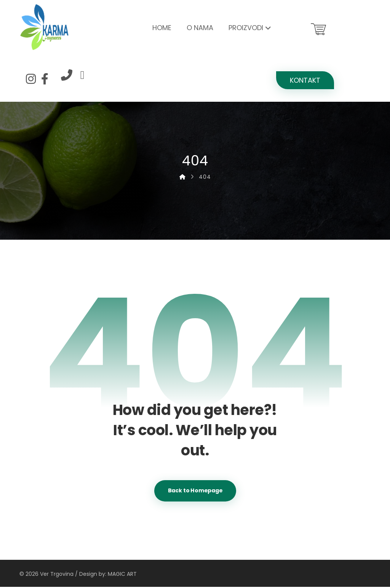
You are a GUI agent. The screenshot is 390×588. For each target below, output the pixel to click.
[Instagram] (30, 79)
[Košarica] (318, 28)
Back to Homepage (195, 491)
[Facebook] (44, 79)
